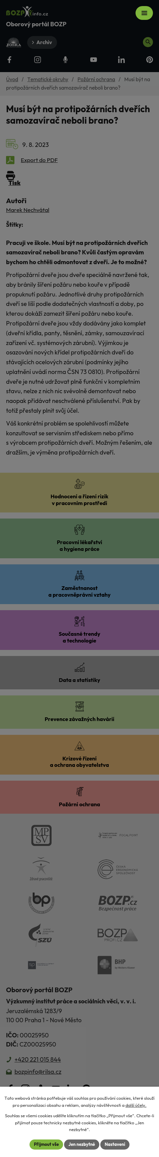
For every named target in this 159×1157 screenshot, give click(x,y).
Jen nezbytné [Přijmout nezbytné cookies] (81, 1144)
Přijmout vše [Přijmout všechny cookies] (46, 1144)
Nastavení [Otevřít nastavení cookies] (115, 1144)
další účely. (136, 1105)
